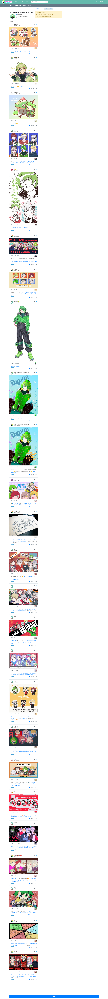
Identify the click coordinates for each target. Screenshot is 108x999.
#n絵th (20, 51)
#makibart (34, 51)
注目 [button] (27, 1)
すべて (11, 9)
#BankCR (13, 366)
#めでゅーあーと (14, 51)
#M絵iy (24, 51)
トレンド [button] (16, 1)
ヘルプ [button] (95, 1)
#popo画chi (28, 51)
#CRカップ (31, 911)
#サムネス (19, 578)
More (54, 996)
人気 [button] (22, 1)
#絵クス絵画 (21, 162)
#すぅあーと (27, 227)
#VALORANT (13, 912)
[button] (39, 9)
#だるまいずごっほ (24, 161)
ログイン (102, 1)
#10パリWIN (13, 539)
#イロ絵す (30, 161)
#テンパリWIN (32, 162)
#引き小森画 (15, 162)
